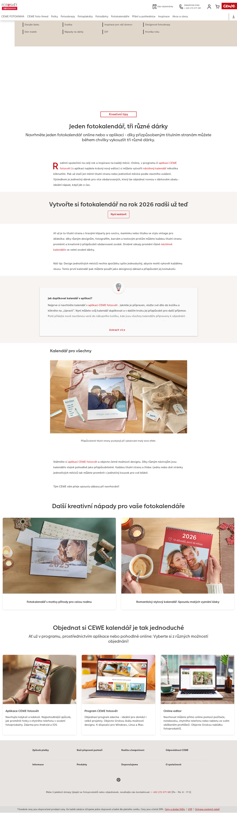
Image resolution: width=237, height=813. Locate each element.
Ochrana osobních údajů (207, 809)
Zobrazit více (117, 330)
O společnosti (173, 765)
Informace (38, 765)
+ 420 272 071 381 (161, 792)
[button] (209, 7)
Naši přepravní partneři (89, 750)
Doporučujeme (129, 765)
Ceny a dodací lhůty (175, 809)
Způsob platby (40, 750)
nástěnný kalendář (154, 168)
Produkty (82, 765)
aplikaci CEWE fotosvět (103, 305)
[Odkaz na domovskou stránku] (35, 6)
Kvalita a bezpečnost (132, 750)
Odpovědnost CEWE (177, 750)
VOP (190, 809)
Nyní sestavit (118, 214)
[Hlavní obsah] (118, 380)
